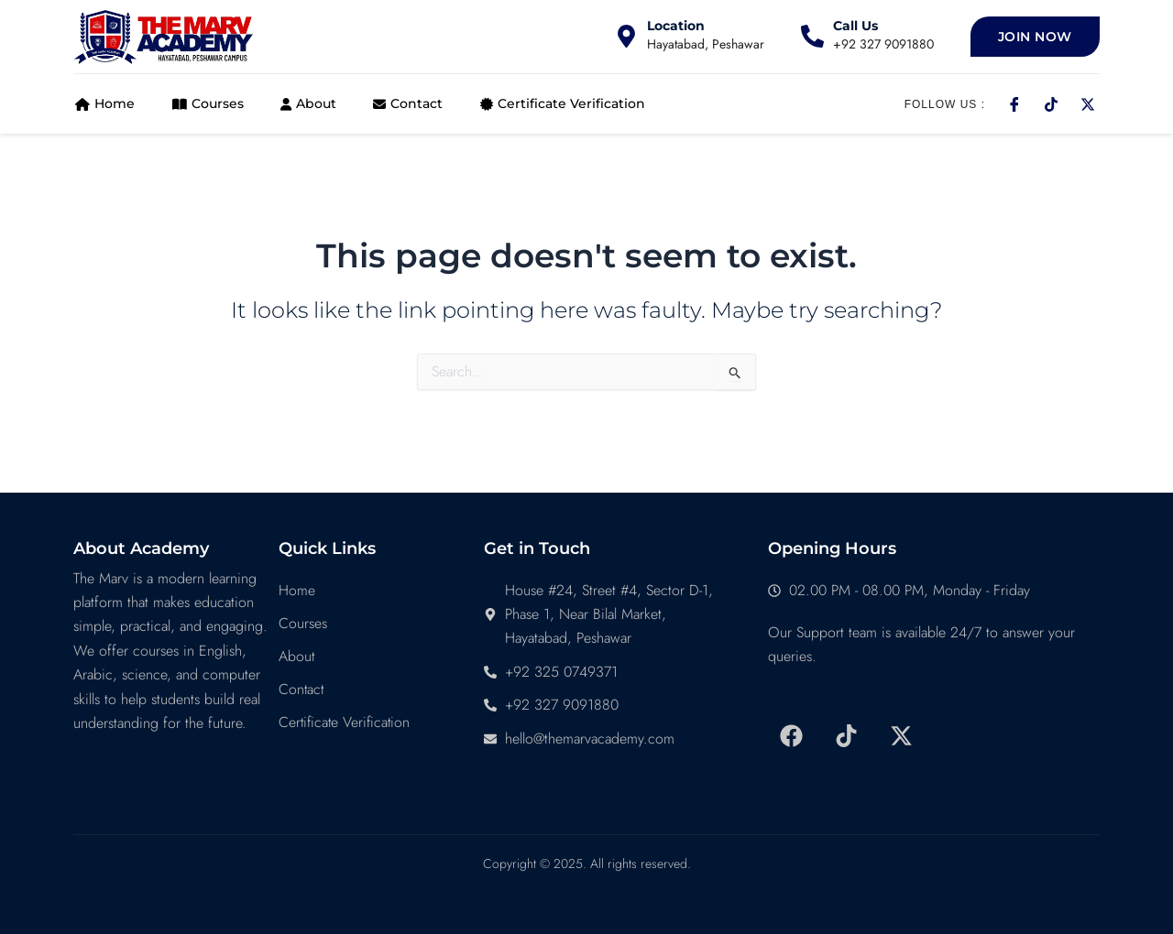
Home (103, 103)
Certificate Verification (559, 103)
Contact (405, 103)
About (306, 103)
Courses (205, 103)
